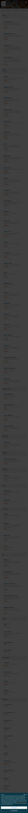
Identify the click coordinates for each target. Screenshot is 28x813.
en (26, 794)
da (24, 794)
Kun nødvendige (14, 810)
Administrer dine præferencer (21, 802)
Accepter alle (14, 807)
